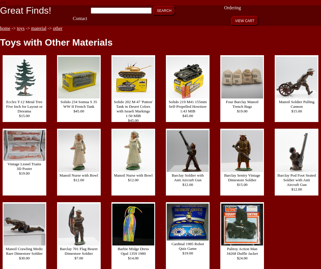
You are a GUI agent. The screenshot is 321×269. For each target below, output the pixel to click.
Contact (80, 18)
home (5, 28)
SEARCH (164, 11)
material (38, 28)
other (58, 28)
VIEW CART (244, 21)
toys (21, 28)
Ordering (232, 7)
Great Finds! (25, 10)
